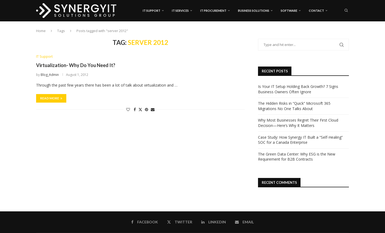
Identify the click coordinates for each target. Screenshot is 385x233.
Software (289, 10)
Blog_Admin (50, 74)
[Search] (346, 10)
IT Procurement (213, 10)
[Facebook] (331, 33)
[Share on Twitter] (140, 109)
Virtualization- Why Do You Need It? (75, 65)
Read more (51, 98)
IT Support (151, 10)
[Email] (347, 33)
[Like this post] (128, 109)
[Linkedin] (341, 33)
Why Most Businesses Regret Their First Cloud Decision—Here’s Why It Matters (298, 123)
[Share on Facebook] (135, 109)
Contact (316, 10)
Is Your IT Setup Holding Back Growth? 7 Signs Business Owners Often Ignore (298, 89)
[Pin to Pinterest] (146, 109)
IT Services (180, 10)
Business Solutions (253, 10)
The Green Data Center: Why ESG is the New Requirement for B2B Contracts (296, 157)
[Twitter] (336, 33)
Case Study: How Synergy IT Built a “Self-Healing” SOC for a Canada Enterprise (300, 140)
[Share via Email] (153, 109)
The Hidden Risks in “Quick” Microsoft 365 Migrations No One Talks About (294, 106)
